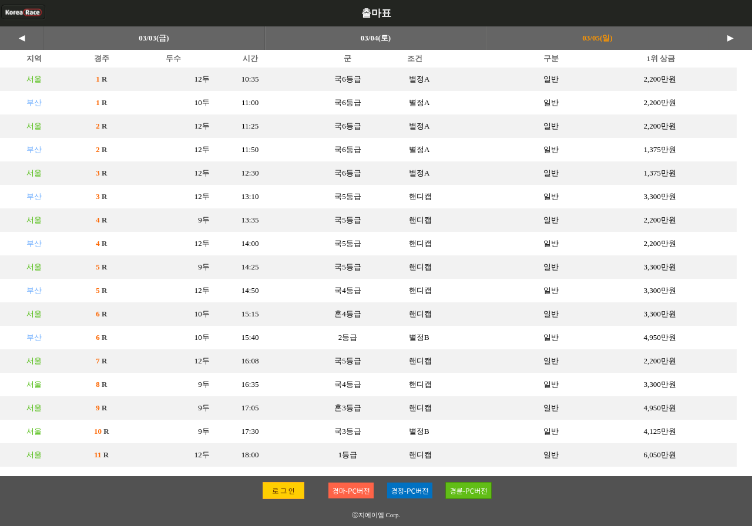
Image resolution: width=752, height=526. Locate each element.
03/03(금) (154, 37)
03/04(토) (376, 37)
